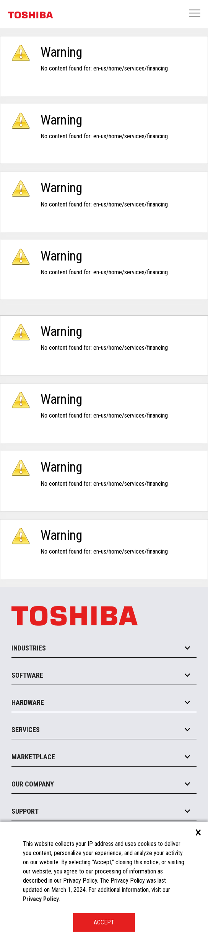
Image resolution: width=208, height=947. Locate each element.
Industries (28, 648)
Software (27, 675)
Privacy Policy (41, 899)
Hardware (27, 702)
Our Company (32, 784)
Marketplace (33, 757)
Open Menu (195, 13)
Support (25, 811)
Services (25, 730)
